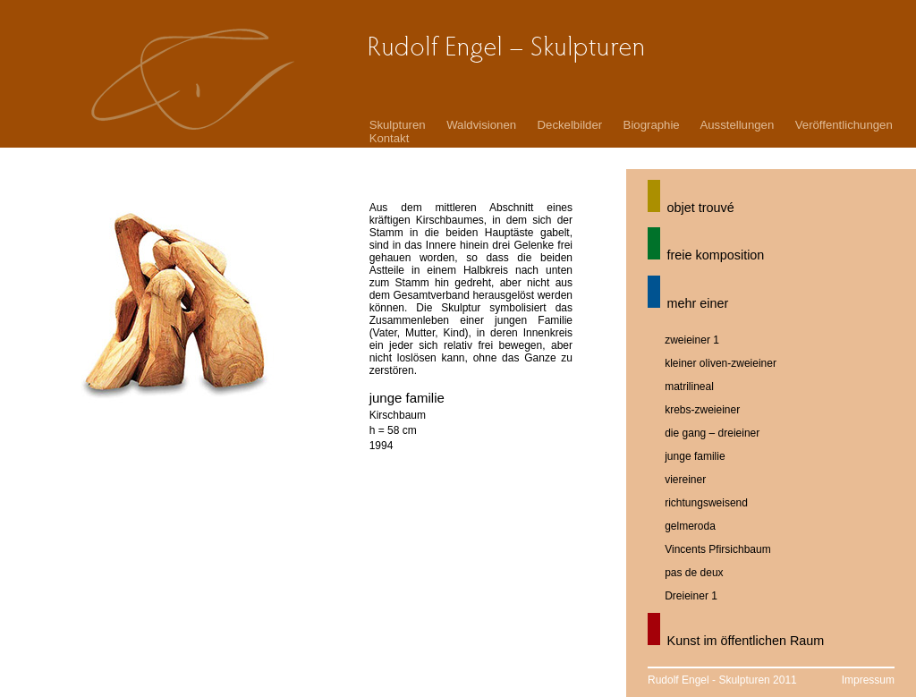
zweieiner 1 (692, 340)
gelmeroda (690, 526)
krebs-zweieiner (702, 410)
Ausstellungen (737, 125)
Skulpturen (397, 125)
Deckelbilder (570, 125)
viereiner (685, 479)
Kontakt (389, 138)
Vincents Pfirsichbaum (718, 549)
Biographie (651, 125)
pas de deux (694, 572)
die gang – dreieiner (712, 433)
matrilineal (689, 386)
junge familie (695, 456)
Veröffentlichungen (844, 125)
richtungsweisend (706, 503)
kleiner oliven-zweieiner (720, 363)
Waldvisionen (481, 125)
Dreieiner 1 (691, 596)
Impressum (868, 680)
